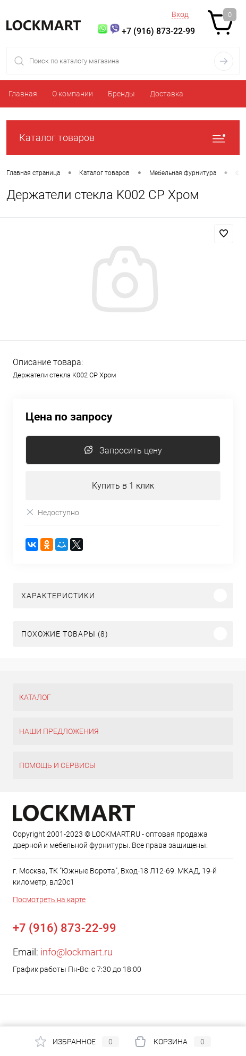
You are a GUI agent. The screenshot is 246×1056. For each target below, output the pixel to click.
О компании (72, 93)
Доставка (166, 93)
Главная (23, 93)
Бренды (121, 93)
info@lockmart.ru (76, 952)
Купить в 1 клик (123, 486)
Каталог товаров (123, 137)
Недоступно (52, 512)
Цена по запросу (69, 417)
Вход (180, 14)
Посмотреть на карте (49, 899)
